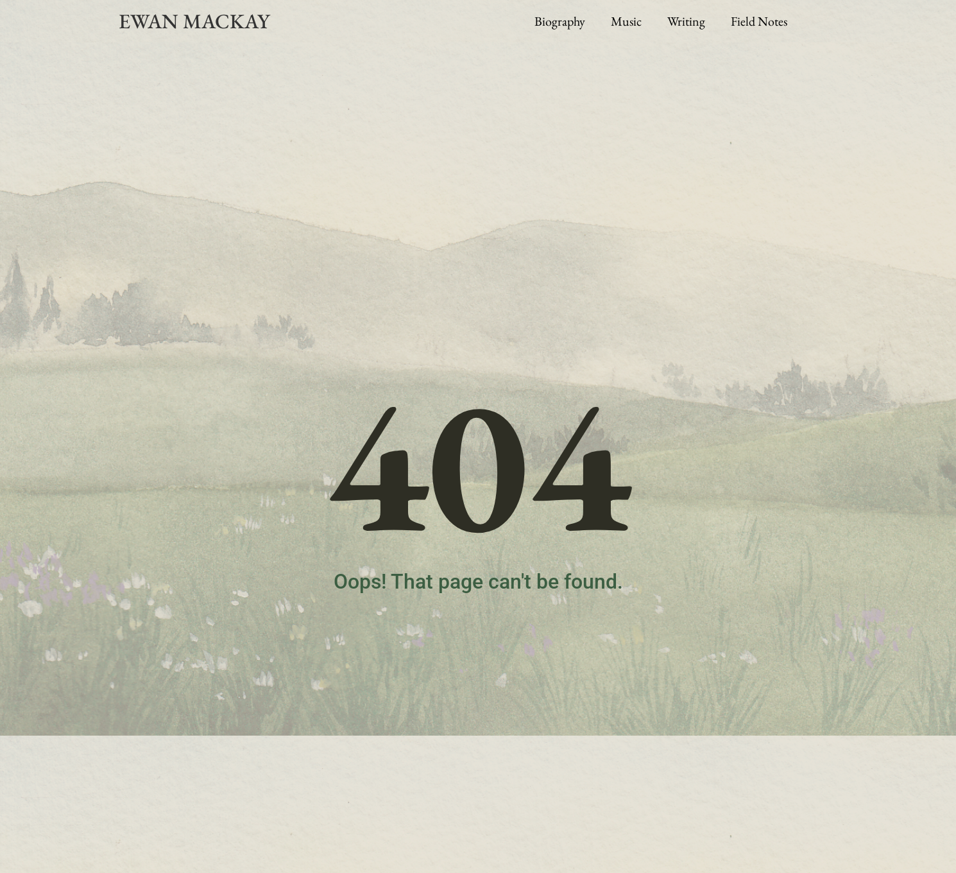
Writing (686, 21)
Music (626, 21)
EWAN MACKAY (194, 21)
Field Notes (759, 21)
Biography (559, 21)
